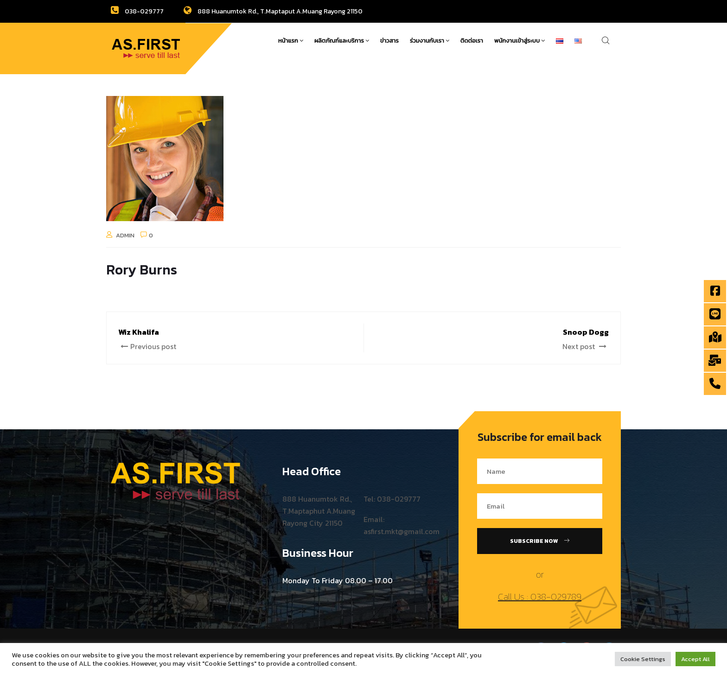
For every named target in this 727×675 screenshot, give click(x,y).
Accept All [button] (695, 659)
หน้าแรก (290, 40)
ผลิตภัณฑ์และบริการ (341, 40)
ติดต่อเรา (471, 40)
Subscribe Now (539, 541)
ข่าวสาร (389, 40)
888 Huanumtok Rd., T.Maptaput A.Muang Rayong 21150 (273, 11)
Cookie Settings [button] (642, 659)
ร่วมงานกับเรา (429, 40)
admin (125, 235)
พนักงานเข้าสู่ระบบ (519, 40)
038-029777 (137, 11)
